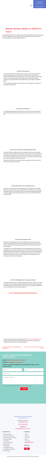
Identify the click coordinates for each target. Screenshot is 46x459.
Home (26, 435)
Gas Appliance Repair (8, 448)
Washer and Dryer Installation (10, 438)
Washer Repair (7, 445)
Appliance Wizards (11, 457)
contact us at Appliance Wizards (34, 340)
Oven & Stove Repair (8, 443)
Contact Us (27, 442)
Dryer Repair (6, 442)
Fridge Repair (7, 447)
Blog (26, 440)
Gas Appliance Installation (9, 450)
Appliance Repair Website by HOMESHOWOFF (29, 457)
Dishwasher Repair (8, 440)
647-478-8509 (21, 361)
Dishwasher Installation (9, 437)
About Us (27, 437)
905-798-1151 (40, 2)
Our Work (27, 438)
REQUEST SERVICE (39, 6)
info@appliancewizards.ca (15, 363)
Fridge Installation (8, 435)
